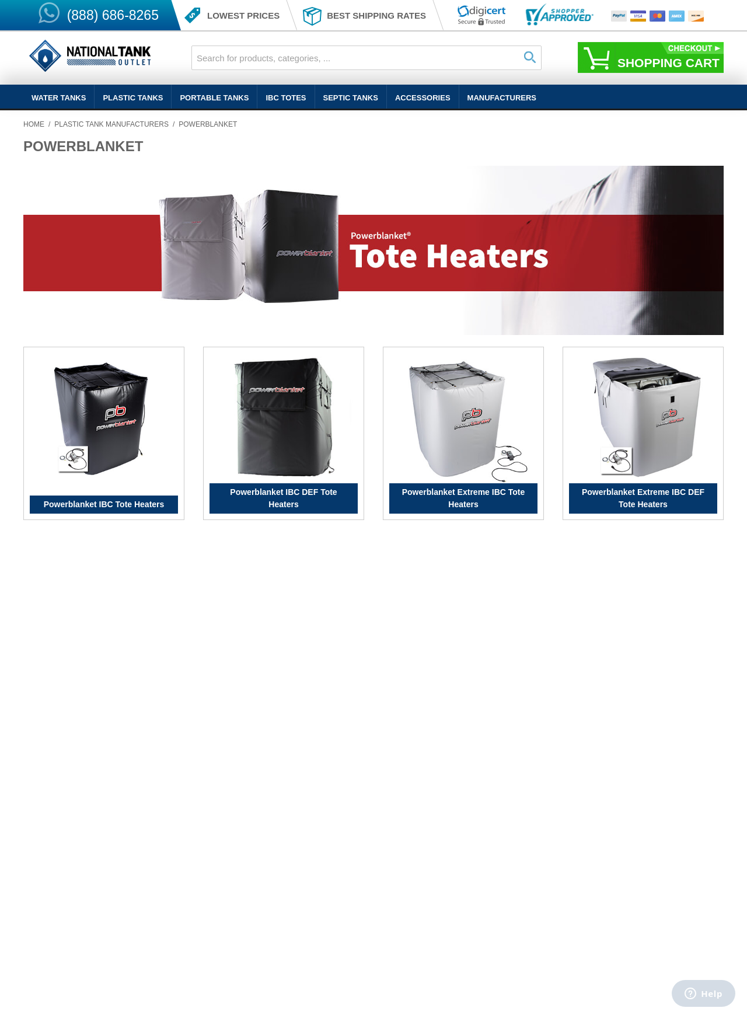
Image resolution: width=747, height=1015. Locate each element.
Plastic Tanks (133, 97)
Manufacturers (501, 97)
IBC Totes (286, 97)
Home (33, 124)
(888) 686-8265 (113, 15)
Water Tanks (59, 97)
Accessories (423, 97)
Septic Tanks (350, 97)
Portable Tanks (214, 97)
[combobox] (366, 58)
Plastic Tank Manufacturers (111, 124)
